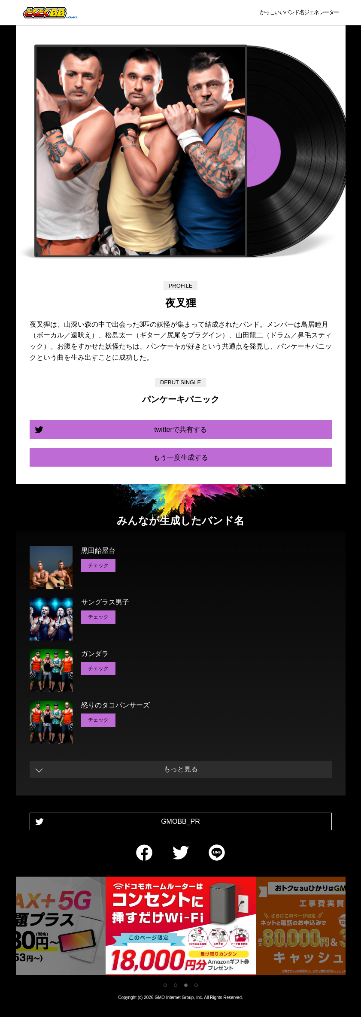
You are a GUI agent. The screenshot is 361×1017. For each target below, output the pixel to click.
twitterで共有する (180, 429)
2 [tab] (175, 985)
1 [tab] (165, 985)
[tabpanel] (181, 927)
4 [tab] (196, 985)
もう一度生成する (180, 457)
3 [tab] (186, 985)
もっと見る (181, 769)
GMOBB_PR (180, 821)
